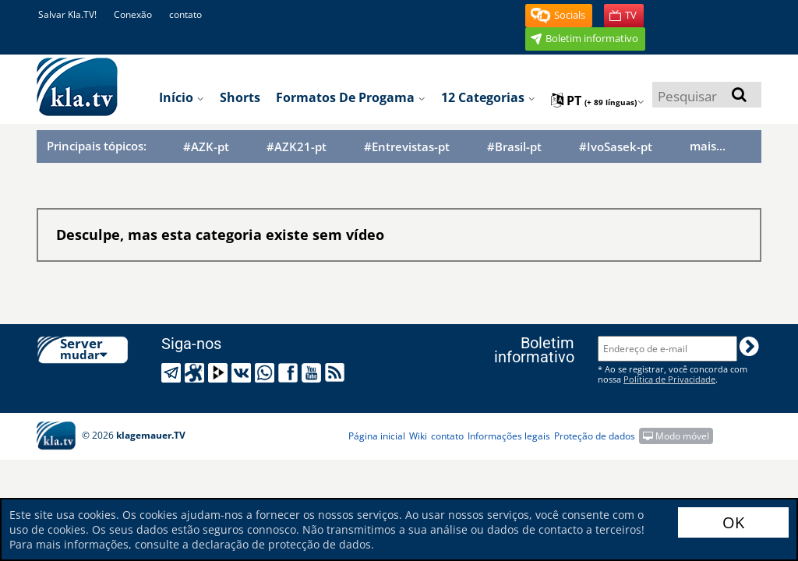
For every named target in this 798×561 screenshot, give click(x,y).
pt (597, 100)
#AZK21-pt (297, 146)
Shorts (240, 97)
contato (185, 14)
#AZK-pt (206, 146)
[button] (558, 15)
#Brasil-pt (514, 146)
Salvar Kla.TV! (67, 14)
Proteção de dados (594, 436)
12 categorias (488, 97)
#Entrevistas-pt (407, 146)
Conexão (133, 14)
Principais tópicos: (97, 145)
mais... (708, 145)
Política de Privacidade (669, 379)
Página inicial (376, 436)
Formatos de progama (350, 97)
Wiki (418, 436)
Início (181, 97)
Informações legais (509, 436)
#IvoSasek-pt (615, 146)
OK (733, 522)
